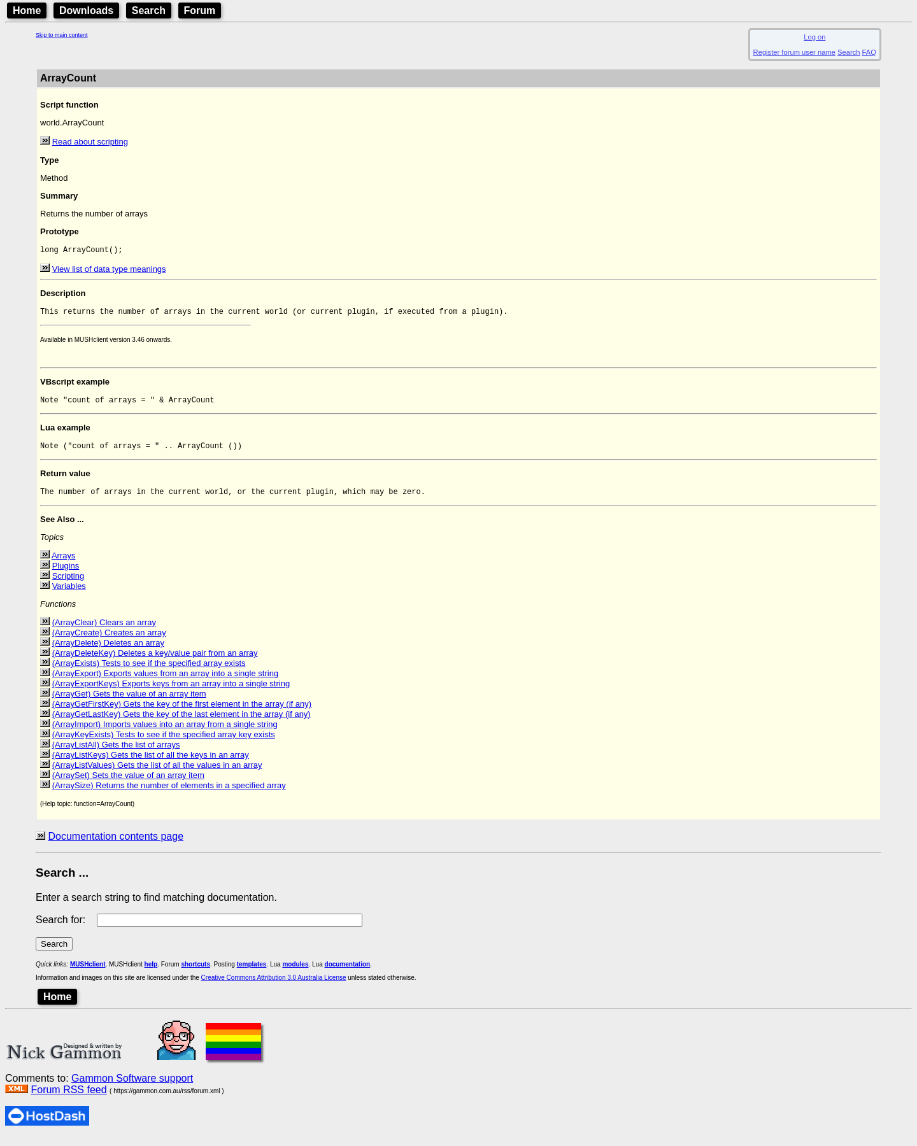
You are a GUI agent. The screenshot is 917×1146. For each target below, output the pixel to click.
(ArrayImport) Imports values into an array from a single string (165, 732)
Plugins (66, 573)
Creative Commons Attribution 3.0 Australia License (273, 985)
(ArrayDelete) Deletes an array (108, 650)
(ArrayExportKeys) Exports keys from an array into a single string (171, 691)
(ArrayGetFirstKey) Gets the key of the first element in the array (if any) (181, 711)
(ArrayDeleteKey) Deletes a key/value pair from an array (155, 660)
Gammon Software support (132, 1085)
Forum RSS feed (68, 1097)
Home (27, 10)
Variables (69, 593)
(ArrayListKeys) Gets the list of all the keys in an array (150, 762)
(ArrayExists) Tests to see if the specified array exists (149, 671)
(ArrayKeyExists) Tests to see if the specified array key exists (163, 742)
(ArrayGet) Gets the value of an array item (129, 701)
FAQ (869, 52)
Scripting (68, 583)
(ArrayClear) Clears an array (104, 630)
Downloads (86, 10)
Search (149, 10)
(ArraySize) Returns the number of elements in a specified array (169, 793)
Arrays (64, 563)
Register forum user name (794, 52)
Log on (814, 37)
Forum (200, 10)
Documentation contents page (115, 843)
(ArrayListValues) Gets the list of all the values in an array (157, 772)
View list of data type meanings (109, 270)
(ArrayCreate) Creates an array (109, 640)
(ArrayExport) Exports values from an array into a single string (165, 681)
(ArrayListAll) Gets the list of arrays (116, 752)
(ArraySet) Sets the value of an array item (128, 783)
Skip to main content (62, 35)
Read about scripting (90, 141)
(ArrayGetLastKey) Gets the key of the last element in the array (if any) (181, 721)
